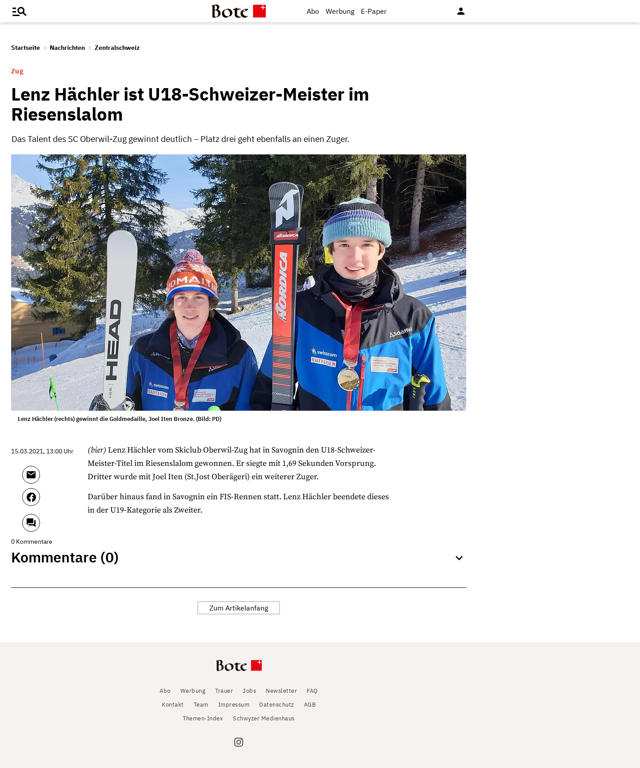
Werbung (340, 11)
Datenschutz (276, 704)
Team (201, 704)
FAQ (312, 691)
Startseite (25, 48)
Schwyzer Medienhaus (264, 718)
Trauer (224, 691)
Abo (313, 11)
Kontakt (173, 704)
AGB (310, 704)
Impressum (234, 704)
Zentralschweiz (117, 48)
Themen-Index (203, 718)
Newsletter (281, 691)
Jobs (249, 691)
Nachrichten (67, 48)
